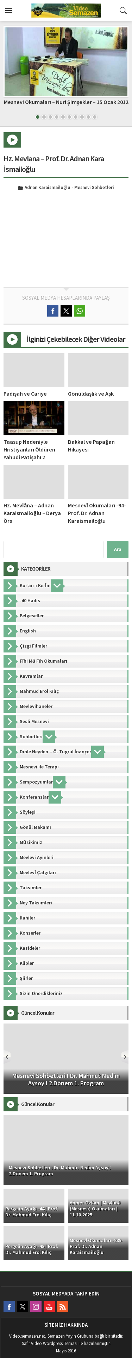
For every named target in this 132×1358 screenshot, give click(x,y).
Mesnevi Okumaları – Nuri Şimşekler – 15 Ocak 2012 (66, 102)
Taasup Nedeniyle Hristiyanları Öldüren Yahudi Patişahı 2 (29, 449)
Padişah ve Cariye (25, 394)
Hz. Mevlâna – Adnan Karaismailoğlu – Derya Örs (32, 513)
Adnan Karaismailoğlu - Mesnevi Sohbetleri (69, 188)
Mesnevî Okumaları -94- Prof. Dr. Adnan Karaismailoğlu (97, 513)
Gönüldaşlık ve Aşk (91, 394)
